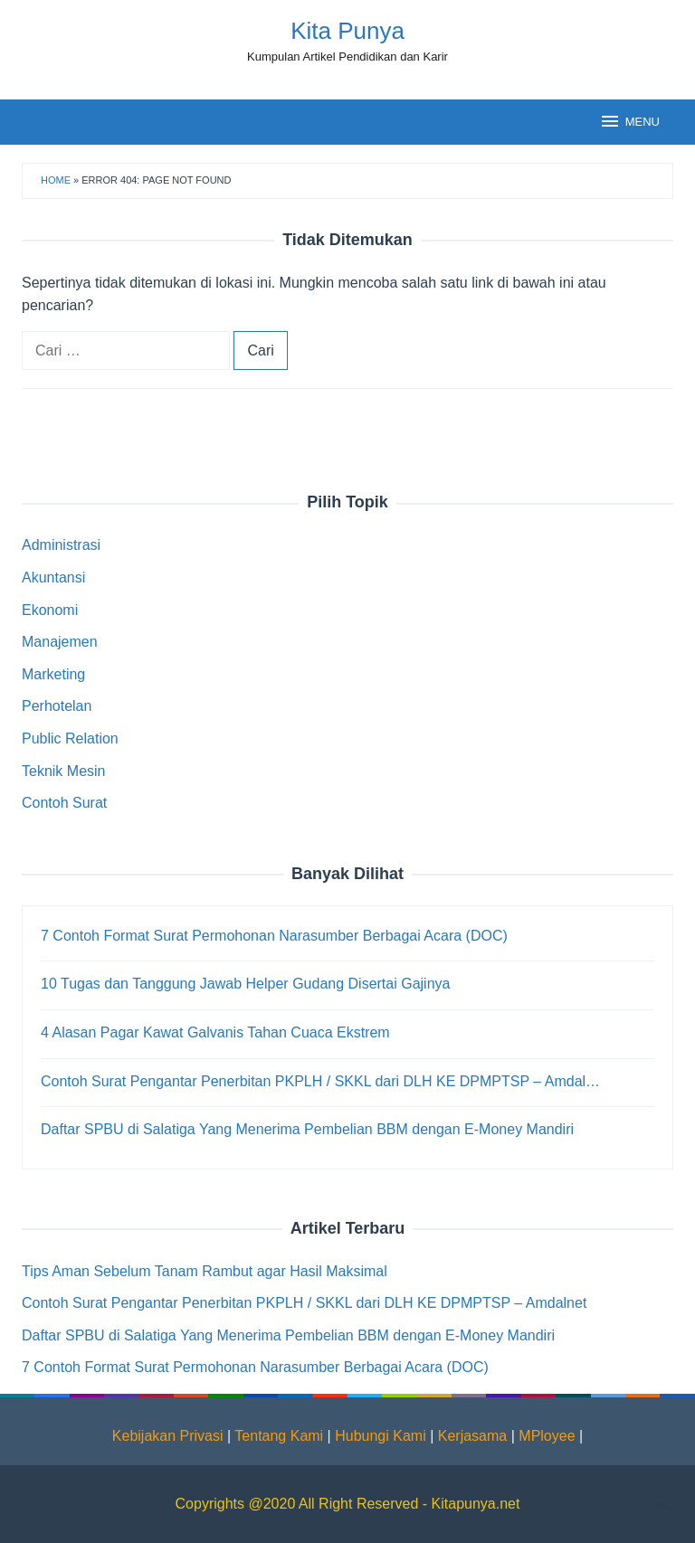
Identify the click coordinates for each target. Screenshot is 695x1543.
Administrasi (61, 545)
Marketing (53, 674)
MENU (629, 121)
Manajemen (60, 641)
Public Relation (70, 738)
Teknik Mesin (63, 771)
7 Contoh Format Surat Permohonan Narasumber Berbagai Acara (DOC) (255, 1367)
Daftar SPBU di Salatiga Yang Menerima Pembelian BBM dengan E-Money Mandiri (288, 1335)
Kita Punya (347, 30)
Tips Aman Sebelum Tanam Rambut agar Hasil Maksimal (204, 1271)
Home (56, 180)
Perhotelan (56, 706)
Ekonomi (50, 610)
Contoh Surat (64, 802)
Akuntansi (53, 577)
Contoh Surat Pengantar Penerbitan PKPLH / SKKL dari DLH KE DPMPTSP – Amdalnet (304, 1303)
